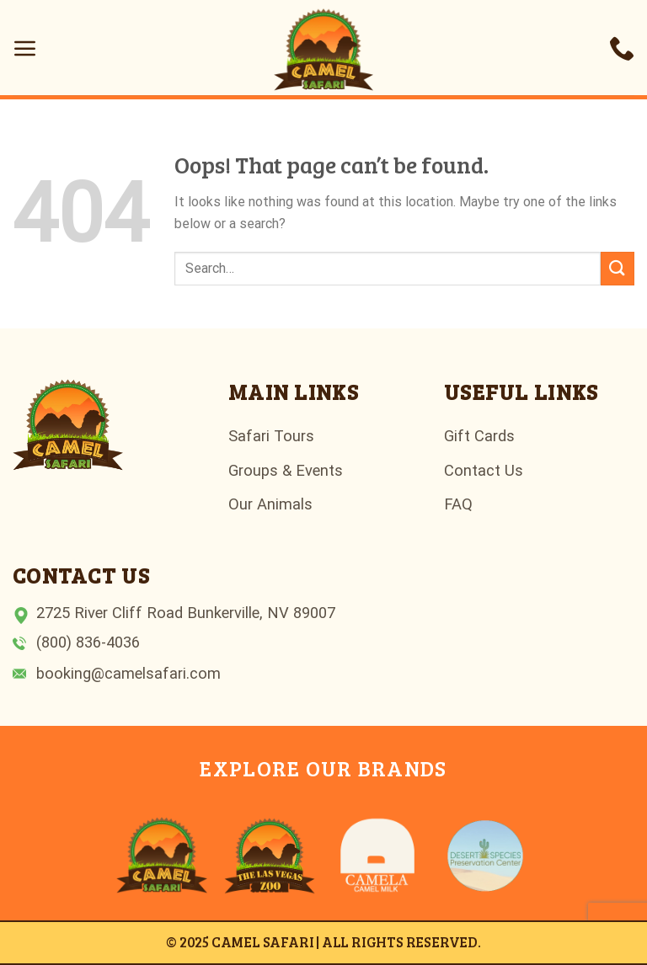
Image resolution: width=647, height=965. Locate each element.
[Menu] (25, 48)
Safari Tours (271, 436)
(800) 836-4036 (88, 642)
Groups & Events (285, 470)
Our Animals (270, 504)
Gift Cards (479, 436)
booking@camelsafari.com (128, 673)
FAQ (458, 504)
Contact (472, 470)
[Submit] (617, 268)
